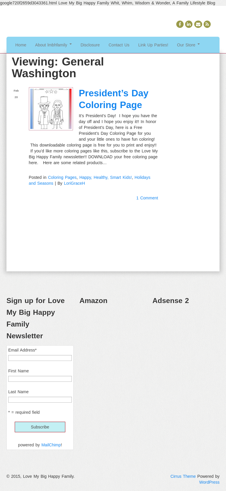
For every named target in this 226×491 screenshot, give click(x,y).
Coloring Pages (62, 177)
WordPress (209, 482)
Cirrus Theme (183, 476)
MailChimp (51, 445)
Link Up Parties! (153, 45)
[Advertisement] (186, 339)
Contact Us (119, 45)
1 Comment (147, 198)
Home (20, 45)
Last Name (18, 391)
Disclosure (90, 45)
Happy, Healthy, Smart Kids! (105, 177)
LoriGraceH (74, 183)
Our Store (188, 45)
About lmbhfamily (53, 45)
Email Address (22, 350)
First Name (18, 371)
